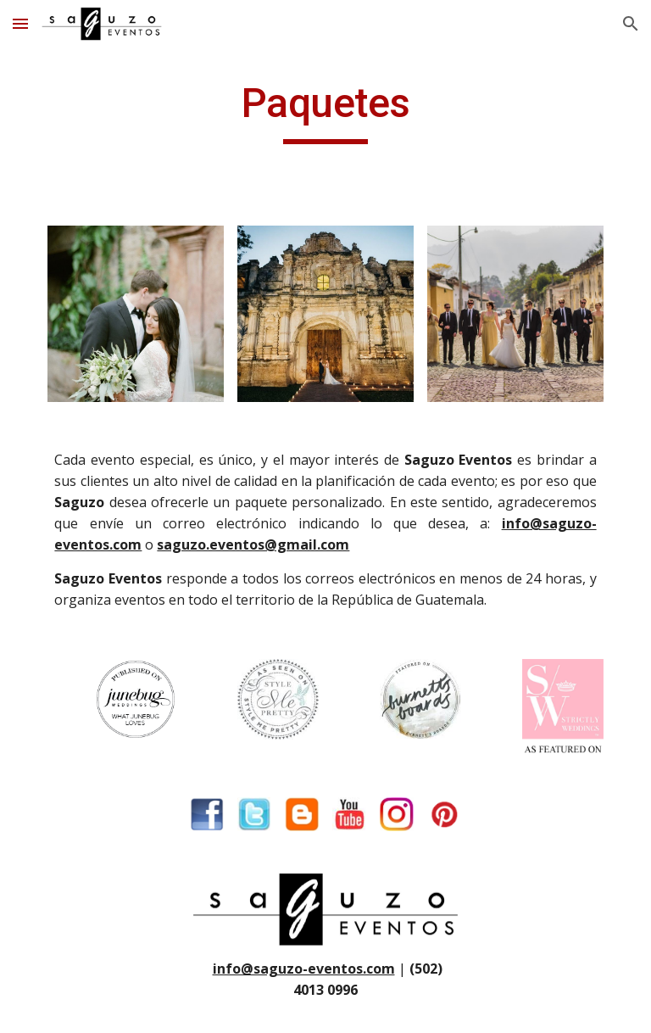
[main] (325, 111)
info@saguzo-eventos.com (304, 968)
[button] (20, 23)
